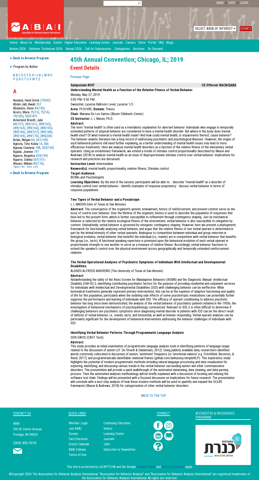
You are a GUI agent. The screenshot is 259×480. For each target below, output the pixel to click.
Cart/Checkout (78, 439)
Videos (107, 429)
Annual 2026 (74, 49)
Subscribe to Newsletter (119, 450)
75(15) (34, 112)
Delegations (122, 49)
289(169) (19, 136)
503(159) (48, 148)
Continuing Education (116, 423)
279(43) (45, 100)
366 (46, 144)
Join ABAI (75, 429)
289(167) (33, 132)
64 (33, 140)
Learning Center (113, 434)
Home (14, 43)
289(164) (33, 128)
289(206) (46, 136)
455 (35, 167)
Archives (138, 49)
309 (29, 167)
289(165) (46, 128)
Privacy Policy (146, 467)
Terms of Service (173, 467)
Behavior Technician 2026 (45, 49)
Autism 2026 (17, 49)
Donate (73, 434)
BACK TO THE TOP (153, 396)
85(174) (38, 164)
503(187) (31, 116)
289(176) (19, 167)
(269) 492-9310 (24, 442)
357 (38, 104)
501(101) (39, 160)
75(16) (45, 112)
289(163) (19, 128)
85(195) (40, 108)
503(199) (42, 156)
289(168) (46, 132)
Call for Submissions (98, 49)
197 (36, 152)
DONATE (246, 29)
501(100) (42, 140)
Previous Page (79, 77)
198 (37, 148)
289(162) (45, 124)
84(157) (18, 124)
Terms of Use (77, 455)
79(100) (18, 116)
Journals (108, 439)
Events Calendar (79, 444)
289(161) (31, 124)
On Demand (155, 49)
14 (40, 144)
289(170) (33, 136)
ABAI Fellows (77, 450)
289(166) (19, 132)
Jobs (106, 444)
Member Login (78, 423)
